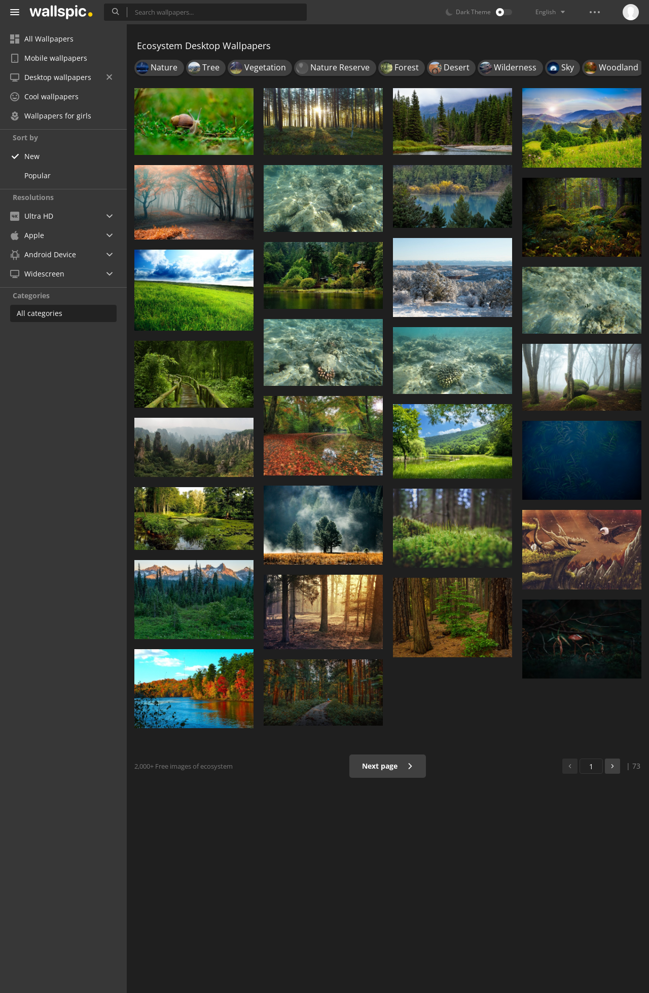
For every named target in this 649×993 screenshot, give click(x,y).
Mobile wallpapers (48, 58)
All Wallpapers (42, 39)
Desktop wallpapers (61, 77)
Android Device (43, 255)
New (32, 156)
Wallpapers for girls (50, 116)
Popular (37, 175)
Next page (387, 766)
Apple (27, 235)
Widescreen (37, 274)
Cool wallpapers (44, 96)
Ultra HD (31, 216)
